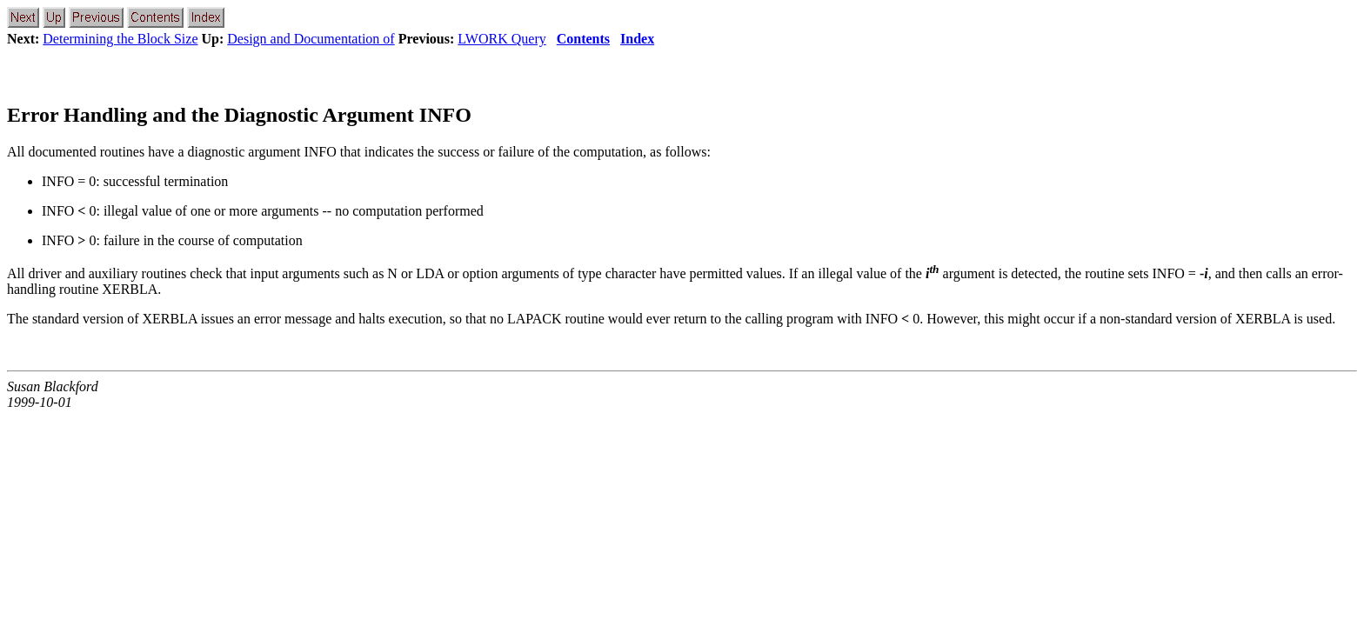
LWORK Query (501, 38)
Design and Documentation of (310, 38)
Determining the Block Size (120, 38)
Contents (583, 38)
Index (637, 38)
